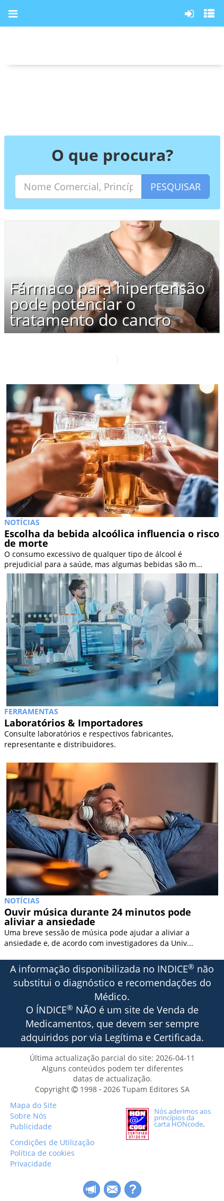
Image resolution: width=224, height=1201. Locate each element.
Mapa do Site (33, 1105)
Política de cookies (42, 1153)
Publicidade (31, 1126)
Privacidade (30, 1163)
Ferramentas (31, 711)
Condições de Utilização (52, 1142)
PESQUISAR (175, 186)
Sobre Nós (28, 1116)
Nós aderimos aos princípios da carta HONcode (182, 1117)
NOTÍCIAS (22, 522)
